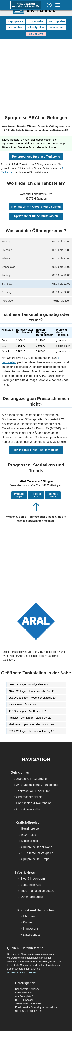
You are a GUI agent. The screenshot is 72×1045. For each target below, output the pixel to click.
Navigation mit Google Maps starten (36, 206)
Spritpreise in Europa (35, 859)
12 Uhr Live (36, 33)
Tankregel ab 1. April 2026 (33, 791)
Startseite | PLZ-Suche (31, 778)
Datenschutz (31, 934)
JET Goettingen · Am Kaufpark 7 (27, 711)
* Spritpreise (15, 21)
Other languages (31, 897)
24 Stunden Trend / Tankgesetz (37, 785)
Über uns (29, 916)
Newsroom (56, 27)
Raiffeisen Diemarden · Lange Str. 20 (30, 717)
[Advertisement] (34, 74)
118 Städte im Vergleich (37, 853)
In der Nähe (36, 21)
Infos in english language (37, 890)
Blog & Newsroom (32, 878)
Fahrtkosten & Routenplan (34, 803)
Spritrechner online (29, 797)
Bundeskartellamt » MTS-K (21, 972)
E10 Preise (15, 27)
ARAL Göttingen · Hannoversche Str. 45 (31, 691)
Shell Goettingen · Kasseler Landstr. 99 (31, 724)
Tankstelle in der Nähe (42, 147)
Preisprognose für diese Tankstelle (36, 156)
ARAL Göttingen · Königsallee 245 (28, 684)
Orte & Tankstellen (28, 809)
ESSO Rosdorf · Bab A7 (22, 704)
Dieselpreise (36, 27)
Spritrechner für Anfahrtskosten (36, 216)
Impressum (30, 928)
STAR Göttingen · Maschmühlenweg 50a (32, 731)
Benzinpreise (57, 21)
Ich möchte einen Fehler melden (36, 449)
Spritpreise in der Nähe (36, 847)
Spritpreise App (30, 885)
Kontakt (28, 922)
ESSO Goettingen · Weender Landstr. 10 (32, 697)
